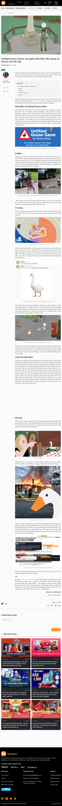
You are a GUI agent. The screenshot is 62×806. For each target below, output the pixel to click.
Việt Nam (35, 659)
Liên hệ (55, 8)
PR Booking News (55, 775)
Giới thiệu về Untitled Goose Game (27, 86)
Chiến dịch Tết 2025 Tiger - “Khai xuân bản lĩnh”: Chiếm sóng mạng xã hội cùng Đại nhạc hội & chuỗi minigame (46, 694)
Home (2, 8)
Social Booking (54, 778)
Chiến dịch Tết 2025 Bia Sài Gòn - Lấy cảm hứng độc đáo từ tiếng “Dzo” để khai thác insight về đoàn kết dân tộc (15, 725)
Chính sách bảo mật (7, 781)
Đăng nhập (56, 3)
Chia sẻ (3, 69)
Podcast (19, 2)
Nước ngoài (5, 659)
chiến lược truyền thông (28, 579)
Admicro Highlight (36, 3)
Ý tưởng (20, 90)
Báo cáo (40, 8)
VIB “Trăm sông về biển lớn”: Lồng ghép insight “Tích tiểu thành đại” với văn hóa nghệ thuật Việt (14, 694)
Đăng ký (49, 3)
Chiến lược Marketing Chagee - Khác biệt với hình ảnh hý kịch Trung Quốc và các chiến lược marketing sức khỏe (14, 663)
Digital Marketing (21, 8)
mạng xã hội (36, 101)
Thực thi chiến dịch (23, 92)
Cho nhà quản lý (26, 3)
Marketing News (10, 8)
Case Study (32, 8)
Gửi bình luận (56, 629)
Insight (20, 88)
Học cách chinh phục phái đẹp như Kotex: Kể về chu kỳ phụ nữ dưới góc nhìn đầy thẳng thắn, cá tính (45, 663)
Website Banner (55, 781)
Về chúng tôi (5, 775)
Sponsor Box (54, 784)
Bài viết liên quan (9, 634)
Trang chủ (3, 13)
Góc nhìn (48, 8)
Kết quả (20, 95)
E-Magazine (11, 3)
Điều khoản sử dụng (7, 784)
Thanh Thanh (5, 65)
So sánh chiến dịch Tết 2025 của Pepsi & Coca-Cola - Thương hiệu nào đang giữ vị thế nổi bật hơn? (45, 725)
